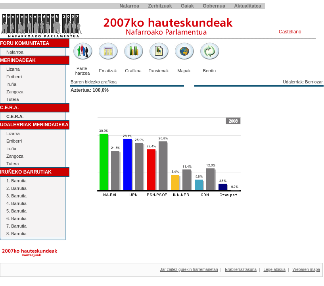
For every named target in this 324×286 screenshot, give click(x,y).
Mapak (183, 70)
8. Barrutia (16, 233)
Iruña (11, 84)
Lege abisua (275, 269)
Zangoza (14, 91)
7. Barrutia (16, 226)
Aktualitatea (247, 6)
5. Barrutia (16, 211)
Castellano (290, 32)
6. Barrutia (16, 218)
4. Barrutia (16, 203)
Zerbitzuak (160, 6)
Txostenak (159, 70)
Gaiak (187, 6)
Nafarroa (129, 6)
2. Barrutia (16, 188)
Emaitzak (108, 70)
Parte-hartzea (82, 70)
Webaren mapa (306, 269)
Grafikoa (133, 70)
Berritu (209, 70)
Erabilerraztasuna (241, 269)
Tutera (12, 99)
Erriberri (14, 76)
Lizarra (13, 69)
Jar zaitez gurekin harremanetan (189, 269)
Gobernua (214, 6)
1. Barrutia (16, 180)
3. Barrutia (16, 195)
